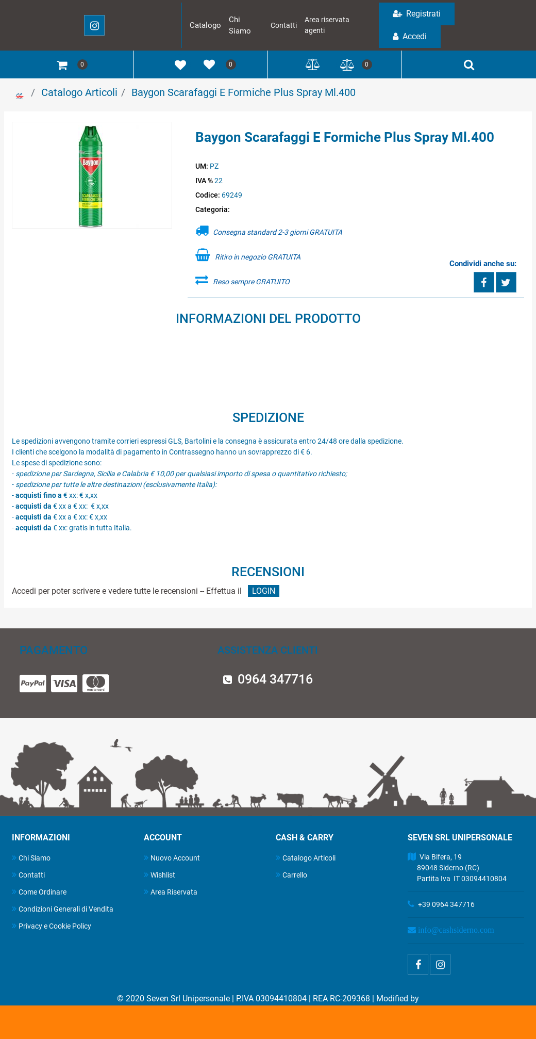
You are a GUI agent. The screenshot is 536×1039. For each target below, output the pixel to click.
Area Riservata (170, 891)
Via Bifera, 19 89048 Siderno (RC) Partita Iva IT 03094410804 (457, 868)
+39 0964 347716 (446, 904)
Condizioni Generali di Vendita (62, 908)
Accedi (410, 36)
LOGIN (263, 591)
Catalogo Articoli (79, 92)
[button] (92, 176)
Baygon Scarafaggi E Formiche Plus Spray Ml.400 (243, 92)
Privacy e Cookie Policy (51, 925)
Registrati (417, 14)
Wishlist (159, 874)
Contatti (284, 25)
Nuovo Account (172, 857)
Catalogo (205, 25)
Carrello (291, 874)
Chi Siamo (31, 857)
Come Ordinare (39, 891)
